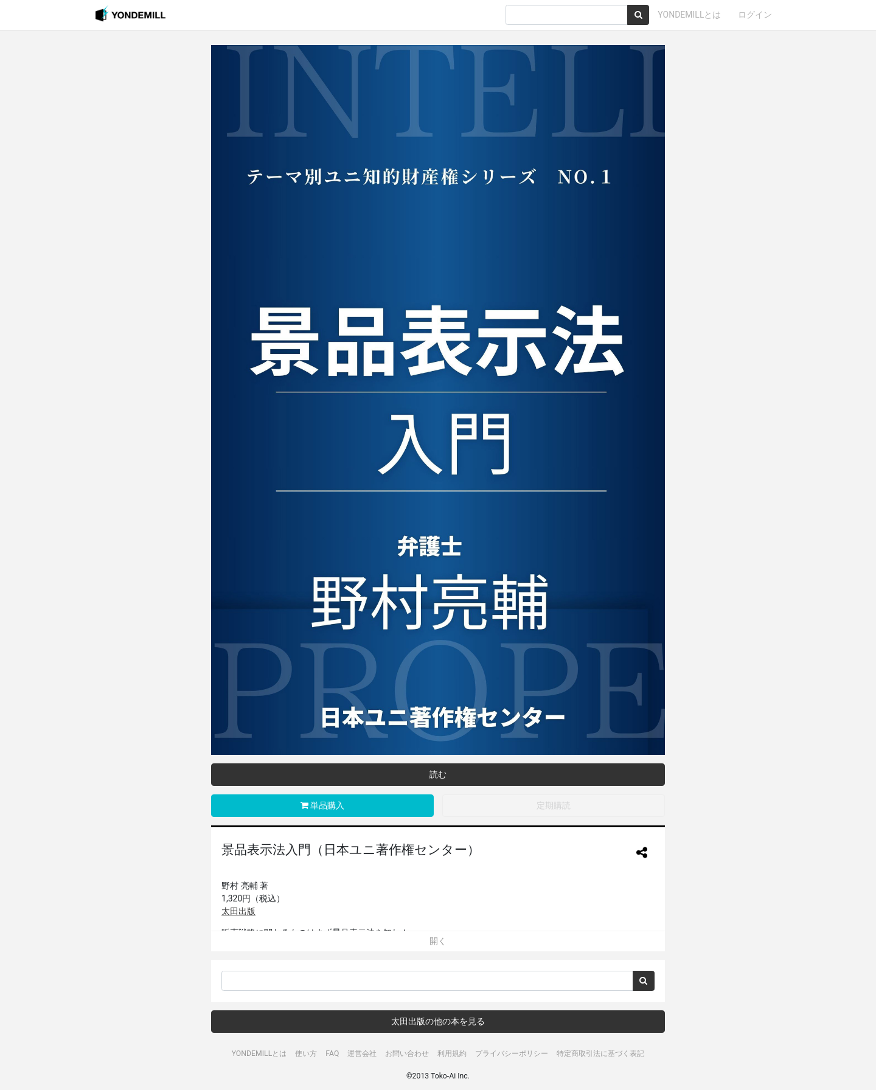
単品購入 (322, 805)
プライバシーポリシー (511, 1053)
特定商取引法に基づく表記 (600, 1053)
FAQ (332, 1053)
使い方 (306, 1053)
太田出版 (238, 911)
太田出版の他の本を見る (438, 1021)
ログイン (755, 14)
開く (438, 941)
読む (438, 774)
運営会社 (362, 1053)
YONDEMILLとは (689, 14)
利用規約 (452, 1053)
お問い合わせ (407, 1053)
